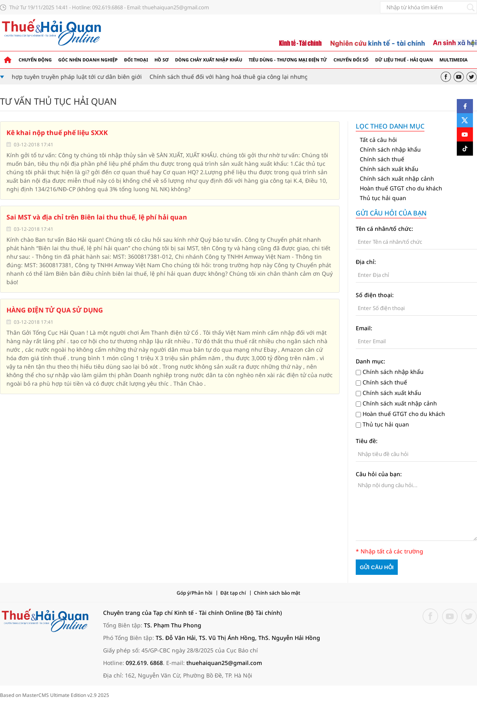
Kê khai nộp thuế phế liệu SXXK (57, 132)
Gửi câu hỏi (377, 567)
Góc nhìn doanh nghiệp (88, 60)
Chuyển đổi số (351, 60)
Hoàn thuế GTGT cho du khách (401, 188)
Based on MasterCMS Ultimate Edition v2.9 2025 (54, 695)
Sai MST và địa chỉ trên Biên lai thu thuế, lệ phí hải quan (96, 217)
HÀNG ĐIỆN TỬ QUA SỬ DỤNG (54, 310)
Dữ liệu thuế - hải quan (404, 60)
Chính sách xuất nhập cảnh (397, 178)
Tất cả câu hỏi (378, 140)
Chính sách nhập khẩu (390, 149)
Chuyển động (35, 60)
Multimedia (453, 60)
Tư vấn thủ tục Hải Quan (58, 101)
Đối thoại (136, 60)
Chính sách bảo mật (277, 592)
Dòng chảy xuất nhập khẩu (208, 60)
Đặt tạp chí (233, 592)
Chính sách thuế (382, 159)
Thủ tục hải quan (383, 198)
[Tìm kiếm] (470, 7)
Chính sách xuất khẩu (389, 169)
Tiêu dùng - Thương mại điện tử (288, 60)
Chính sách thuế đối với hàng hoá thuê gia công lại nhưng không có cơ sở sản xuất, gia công (281, 76)
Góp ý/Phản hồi (194, 592)
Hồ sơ (161, 60)
